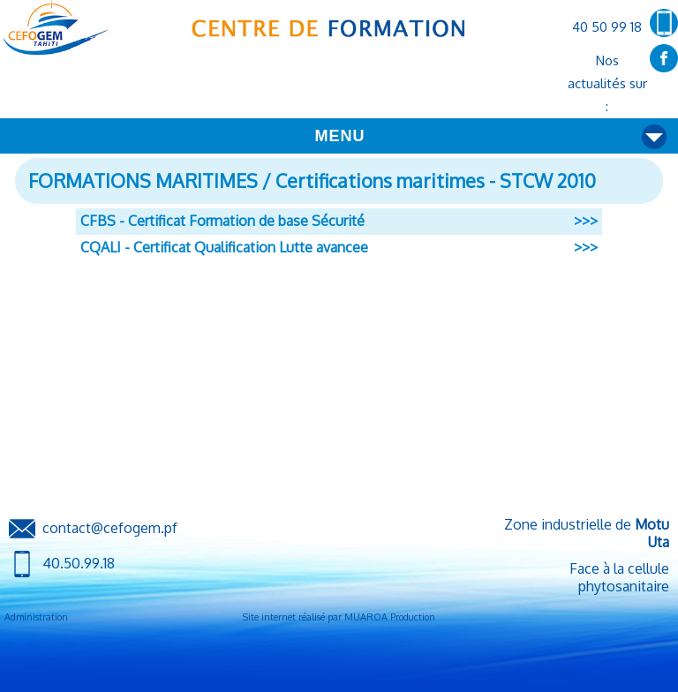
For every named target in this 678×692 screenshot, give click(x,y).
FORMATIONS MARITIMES (143, 180)
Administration (36, 617)
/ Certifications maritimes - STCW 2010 (427, 180)
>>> (586, 220)
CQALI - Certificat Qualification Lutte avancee (224, 247)
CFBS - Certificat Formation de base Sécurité (222, 220)
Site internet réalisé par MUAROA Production (339, 617)
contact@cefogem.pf (109, 528)
